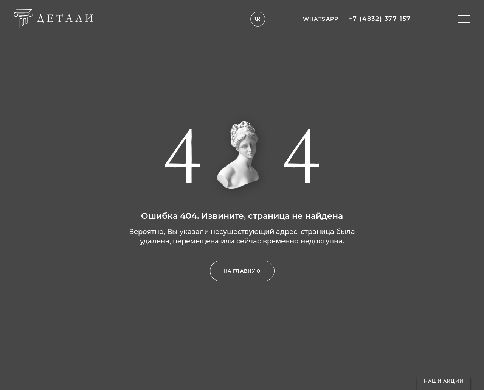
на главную (242, 271)
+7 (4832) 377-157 (380, 15)
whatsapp (321, 15)
